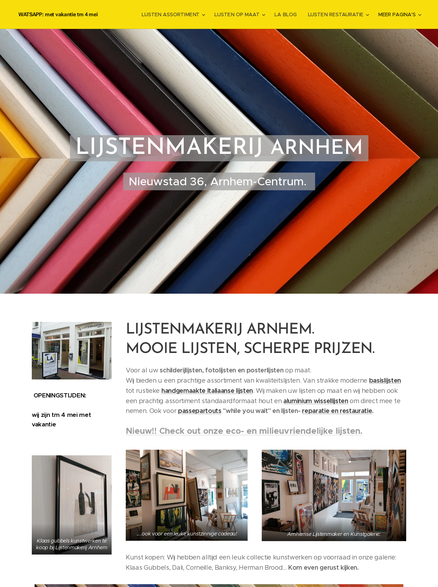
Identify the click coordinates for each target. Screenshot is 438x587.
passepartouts (199, 411)
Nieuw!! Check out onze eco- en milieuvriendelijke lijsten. (244, 431)
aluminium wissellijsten (315, 400)
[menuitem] (177, 14)
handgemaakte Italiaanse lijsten (207, 390)
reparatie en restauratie (337, 411)
